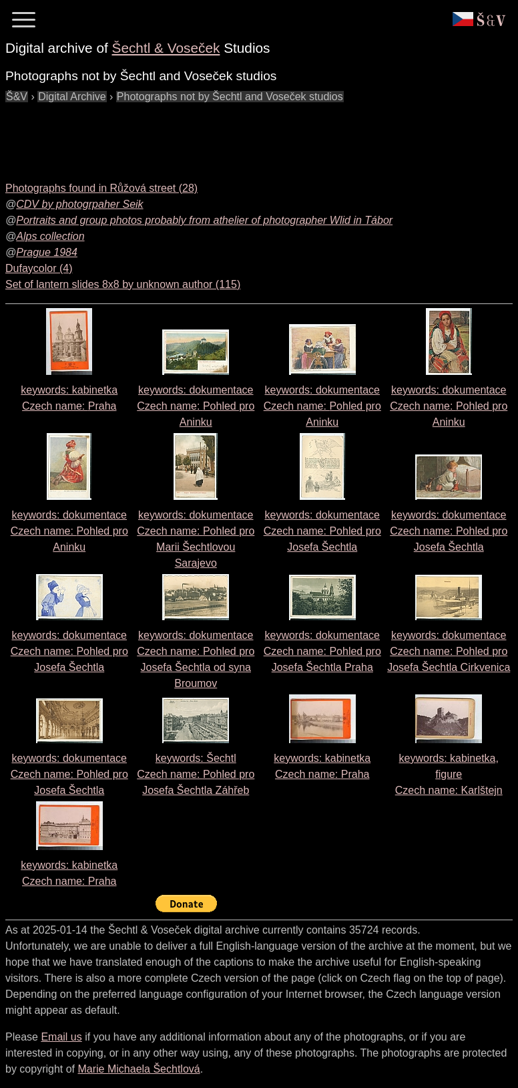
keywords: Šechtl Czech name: (195, 774)
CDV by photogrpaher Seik (79, 204)
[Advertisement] (248, 135)
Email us (61, 1037)
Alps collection (50, 236)
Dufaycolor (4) (38, 268)
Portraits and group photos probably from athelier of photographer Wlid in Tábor (204, 220)
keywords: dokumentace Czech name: (195, 406)
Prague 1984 (46, 252)
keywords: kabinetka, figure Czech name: (449, 774)
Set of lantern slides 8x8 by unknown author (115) (122, 284)
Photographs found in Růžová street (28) (101, 188)
